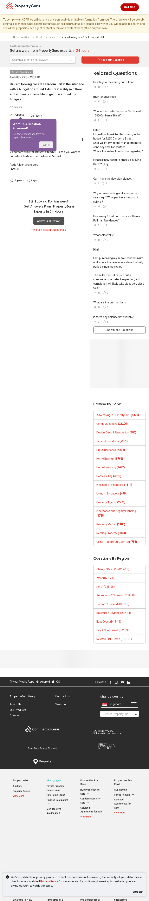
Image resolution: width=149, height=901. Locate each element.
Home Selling (108, 476)
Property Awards (106, 732)
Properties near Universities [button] (89, 844)
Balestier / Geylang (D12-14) (113, 612)
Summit (42, 748)
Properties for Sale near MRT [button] (57, 844)
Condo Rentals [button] (124, 795)
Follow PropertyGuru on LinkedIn (128, 682)
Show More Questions (119, 330)
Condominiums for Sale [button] (90, 801)
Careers (15, 715)
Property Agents (110, 502)
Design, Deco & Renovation (116, 432)
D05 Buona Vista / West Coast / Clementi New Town (124, 851)
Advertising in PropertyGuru (117, 415)
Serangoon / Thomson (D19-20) (116, 595)
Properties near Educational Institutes (90, 832)
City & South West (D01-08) (113, 630)
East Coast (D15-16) (108, 621)
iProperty (42, 762)
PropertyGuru (21, 780)
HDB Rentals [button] (123, 790)
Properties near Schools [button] (88, 853)
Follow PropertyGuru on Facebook (109, 682)
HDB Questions (110, 449)
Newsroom (61, 704)
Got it (46, 144)
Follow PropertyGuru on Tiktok (137, 682)
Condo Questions (21, 72)
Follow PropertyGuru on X (133, 682)
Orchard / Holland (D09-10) (112, 604)
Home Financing (110, 467)
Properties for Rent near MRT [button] (57, 853)
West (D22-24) (105, 578)
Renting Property (111, 533)
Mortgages (54, 780)
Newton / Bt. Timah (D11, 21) (114, 639)
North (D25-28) (105, 586)
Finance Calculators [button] (57, 802)
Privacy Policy (49, 881)
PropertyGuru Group (23, 696)
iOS (55, 681)
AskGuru (17, 786)
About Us (15, 704)
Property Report (106, 746)
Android (43, 681)
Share (36, 116)
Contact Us (62, 696)
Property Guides (21, 791)
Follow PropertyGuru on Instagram (115, 682)
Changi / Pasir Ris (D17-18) (112, 569)
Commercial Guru (42, 729)
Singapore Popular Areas (123, 831)
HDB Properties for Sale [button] (90, 792)
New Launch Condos (24, 838)
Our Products (18, 709)
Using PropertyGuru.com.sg (116, 541)
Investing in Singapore (114, 484)
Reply (33, 180)
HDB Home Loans (56, 795)
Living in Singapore (111, 493)
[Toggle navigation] (143, 7)
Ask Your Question (48, 221)
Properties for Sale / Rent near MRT (57, 832)
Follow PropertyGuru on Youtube (122, 682)
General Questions (112, 441)
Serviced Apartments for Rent (122, 803)
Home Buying (109, 458)
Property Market (110, 524)
